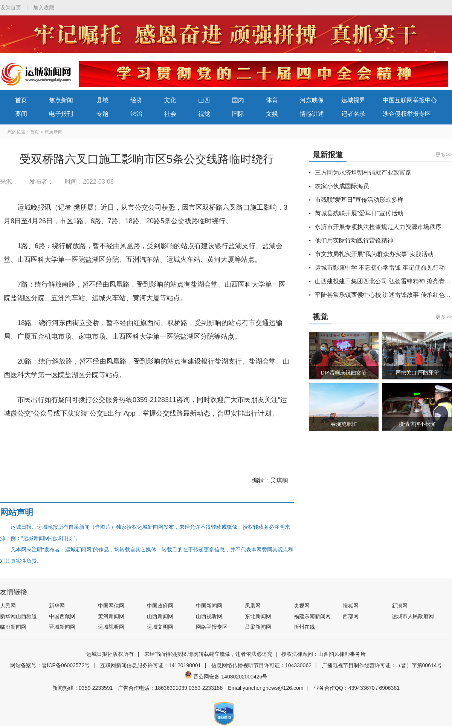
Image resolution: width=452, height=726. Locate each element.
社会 (170, 114)
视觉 (204, 114)
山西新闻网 (160, 616)
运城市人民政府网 (413, 616)
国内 (238, 100)
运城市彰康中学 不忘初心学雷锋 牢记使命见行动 (380, 267)
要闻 (21, 114)
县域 (102, 100)
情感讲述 (312, 114)
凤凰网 (253, 606)
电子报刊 (61, 114)
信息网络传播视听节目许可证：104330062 (261, 665)
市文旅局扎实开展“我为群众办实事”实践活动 (374, 254)
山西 (204, 100)
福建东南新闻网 (312, 616)
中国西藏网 (62, 616)
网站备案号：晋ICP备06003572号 (50, 665)
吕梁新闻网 (258, 627)
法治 (136, 114)
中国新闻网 (209, 606)
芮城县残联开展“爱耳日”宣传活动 (359, 213)
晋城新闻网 (62, 627)
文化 (170, 100)
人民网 (8, 606)
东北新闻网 (258, 616)
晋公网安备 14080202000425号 (226, 677)
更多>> (443, 155)
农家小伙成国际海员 (342, 186)
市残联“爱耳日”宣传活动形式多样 (359, 199)
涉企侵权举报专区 (407, 114)
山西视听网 (209, 616)
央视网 (302, 606)
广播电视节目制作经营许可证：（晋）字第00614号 (382, 665)
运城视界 (353, 100)
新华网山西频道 (18, 616)
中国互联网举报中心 (410, 100)
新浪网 (400, 606)
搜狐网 (351, 606)
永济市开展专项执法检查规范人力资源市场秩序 (378, 227)
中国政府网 (160, 606)
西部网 (351, 616)
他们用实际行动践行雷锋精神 (354, 240)
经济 (136, 100)
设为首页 (10, 8)
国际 (238, 114)
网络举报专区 (212, 627)
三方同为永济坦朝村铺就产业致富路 (363, 172)
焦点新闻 (61, 100)
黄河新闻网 (111, 616)
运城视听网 (111, 627)
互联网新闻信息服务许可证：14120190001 (150, 665)
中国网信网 (111, 606)
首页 (21, 100)
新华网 (57, 606)
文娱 (272, 114)
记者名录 (353, 114)
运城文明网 (160, 627)
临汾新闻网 (13, 627)
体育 (272, 100)
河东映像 (312, 100)
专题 (102, 114)
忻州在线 (304, 627)
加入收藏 (43, 8)
